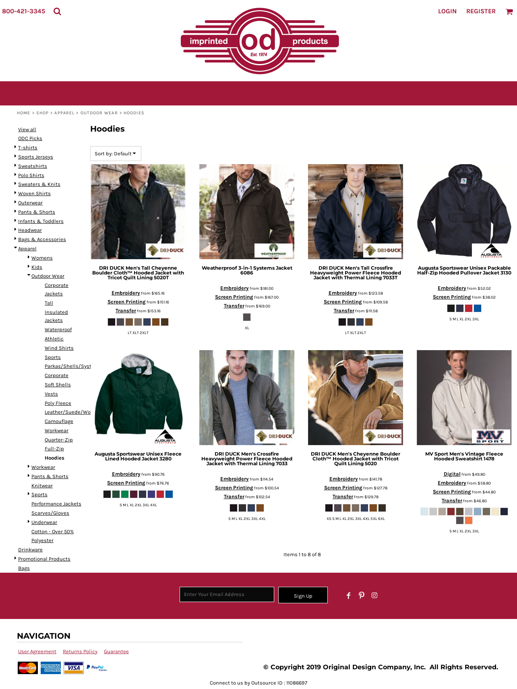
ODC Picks (30, 138)
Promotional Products (44, 559)
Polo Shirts (31, 175)
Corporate (56, 375)
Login (447, 11)
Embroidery (126, 293)
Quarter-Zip (59, 440)
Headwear (30, 230)
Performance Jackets (56, 504)
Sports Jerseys (35, 157)
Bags (24, 568)
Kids (36, 267)
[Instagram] (374, 595)
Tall (49, 303)
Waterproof (58, 329)
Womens (42, 258)
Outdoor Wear (99, 113)
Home (23, 113)
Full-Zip (54, 449)
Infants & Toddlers (41, 221)
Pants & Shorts (36, 212)
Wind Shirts (59, 348)
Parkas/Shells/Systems (73, 366)
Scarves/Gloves (50, 513)
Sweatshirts (32, 166)
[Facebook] (348, 595)
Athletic (54, 339)
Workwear (56, 430)
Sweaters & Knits (39, 184)
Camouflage (59, 421)
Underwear (44, 522)
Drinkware (30, 550)
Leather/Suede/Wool (70, 412)
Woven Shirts (34, 193)
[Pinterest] (361, 595)
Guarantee (116, 651)
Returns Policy (80, 651)
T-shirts (27, 147)
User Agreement (37, 651)
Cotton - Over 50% (52, 531)
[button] (57, 11)
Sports (53, 357)
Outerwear (30, 203)
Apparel (64, 113)
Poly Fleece (58, 403)
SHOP (42, 113)
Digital (452, 474)
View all (27, 129)
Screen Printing (127, 302)
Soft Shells (58, 385)
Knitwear (42, 486)
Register (481, 11)
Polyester (42, 540)
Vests (51, 394)
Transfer (126, 310)
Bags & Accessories (42, 239)
